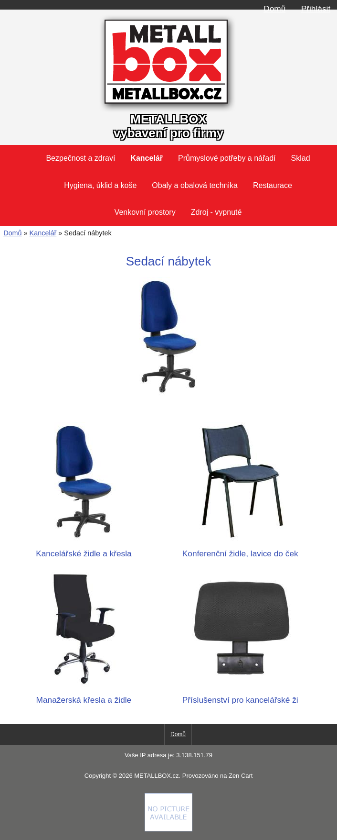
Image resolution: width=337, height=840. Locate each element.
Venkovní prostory (145, 212)
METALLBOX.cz (156, 775)
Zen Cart (241, 775)
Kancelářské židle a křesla (83, 548)
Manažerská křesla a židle (83, 695)
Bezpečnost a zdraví (80, 158)
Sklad (300, 158)
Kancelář (43, 233)
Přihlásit (315, 8)
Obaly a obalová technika (195, 185)
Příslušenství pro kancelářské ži (240, 695)
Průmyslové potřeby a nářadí (227, 158)
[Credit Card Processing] (168, 829)
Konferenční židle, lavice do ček (240, 548)
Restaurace (272, 185)
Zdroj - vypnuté (216, 212)
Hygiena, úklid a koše (100, 185)
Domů (274, 8)
